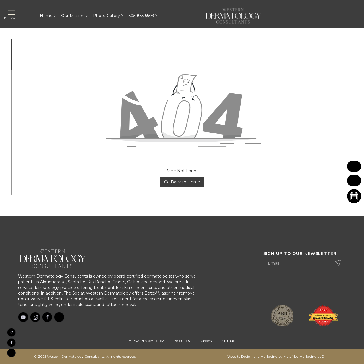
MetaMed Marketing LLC (304, 356)
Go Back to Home (182, 182)
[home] (240, 15)
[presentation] (306, 288)
